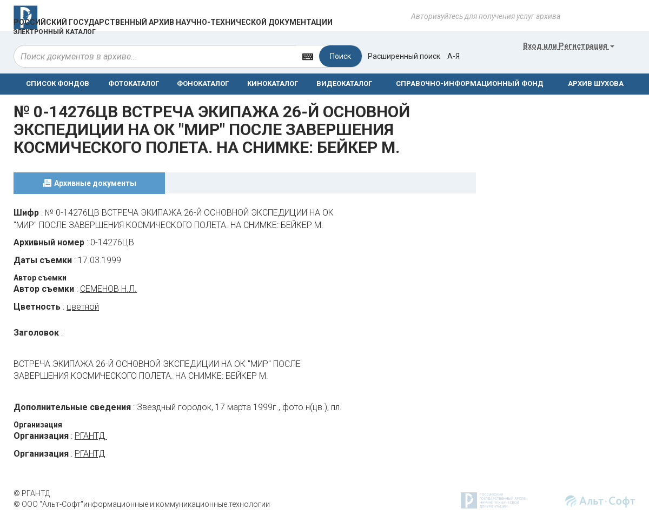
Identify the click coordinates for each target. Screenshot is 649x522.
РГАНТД (91, 436)
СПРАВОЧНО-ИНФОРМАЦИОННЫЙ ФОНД (470, 83)
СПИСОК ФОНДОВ (57, 83)
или (568, 46)
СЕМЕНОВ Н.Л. (108, 289)
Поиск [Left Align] (340, 56)
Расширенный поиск (404, 56)
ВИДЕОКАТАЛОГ (344, 83)
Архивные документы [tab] (95, 183)
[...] (155, 56)
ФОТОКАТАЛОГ (133, 83)
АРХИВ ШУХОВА (596, 83)
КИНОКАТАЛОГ (272, 83)
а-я (453, 56)
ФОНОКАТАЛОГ (203, 83)
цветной (83, 307)
